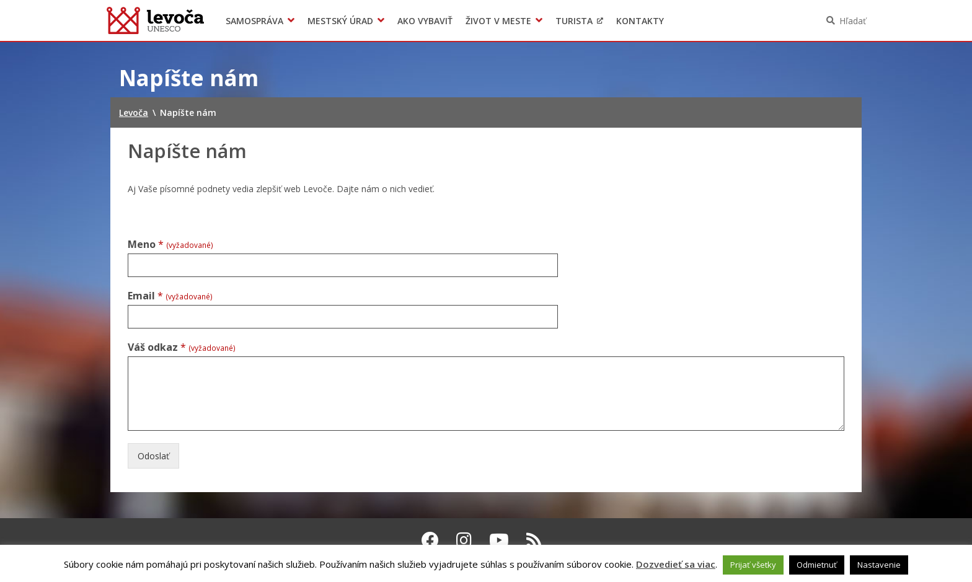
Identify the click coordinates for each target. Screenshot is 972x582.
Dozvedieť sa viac (675, 564)
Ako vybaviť (425, 21)
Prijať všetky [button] (753, 564)
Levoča (155, 20)
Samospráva (254, 21)
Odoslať (153, 456)
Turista (574, 21)
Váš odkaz (182, 347)
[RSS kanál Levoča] (534, 540)
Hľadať (852, 21)
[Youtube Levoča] (499, 540)
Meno (170, 244)
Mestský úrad (340, 21)
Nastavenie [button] (879, 564)
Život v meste (498, 21)
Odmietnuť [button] (817, 564)
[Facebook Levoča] (430, 540)
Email (170, 295)
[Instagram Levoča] (464, 540)
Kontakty (640, 21)
